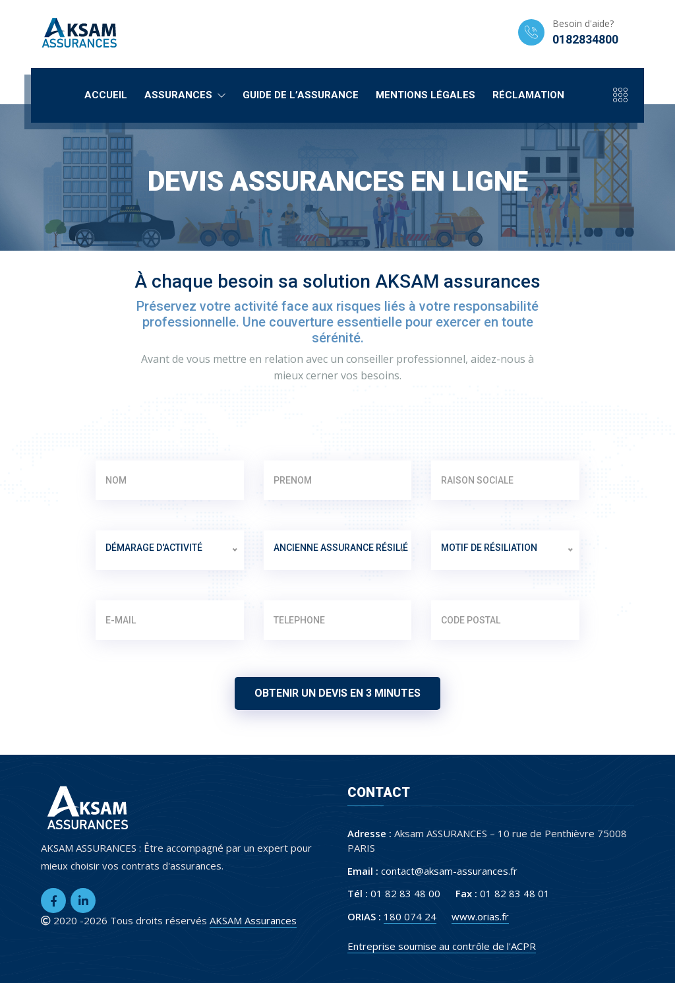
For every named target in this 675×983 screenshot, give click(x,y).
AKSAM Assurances (253, 920)
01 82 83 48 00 (405, 893)
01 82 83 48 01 (515, 893)
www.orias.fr (480, 916)
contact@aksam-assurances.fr (449, 870)
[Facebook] (53, 900)
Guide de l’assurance (301, 95)
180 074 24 (410, 916)
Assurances (184, 95)
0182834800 (585, 39)
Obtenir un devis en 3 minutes (337, 693)
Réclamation (528, 95)
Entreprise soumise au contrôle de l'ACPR (441, 946)
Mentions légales (425, 95)
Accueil (105, 95)
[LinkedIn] (83, 900)
